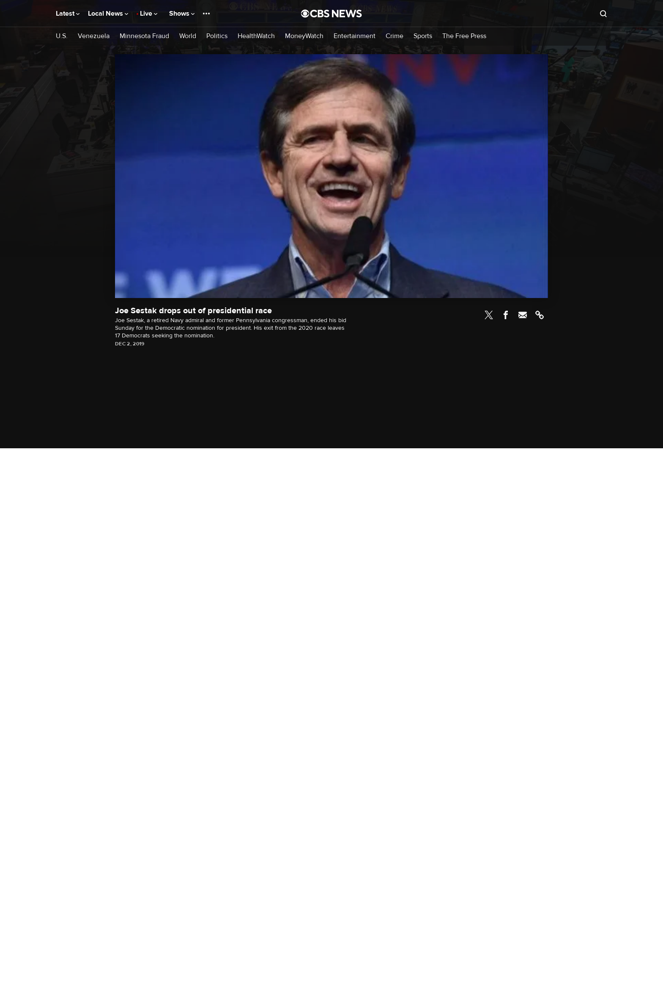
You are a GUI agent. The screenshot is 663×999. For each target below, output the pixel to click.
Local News (108, 13)
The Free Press (464, 36)
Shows (182, 13)
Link (539, 315)
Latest (67, 13)
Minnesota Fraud (144, 36)
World (187, 36)
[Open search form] (603, 13)
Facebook (505, 315)
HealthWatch (256, 36)
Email (522, 315)
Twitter (489, 315)
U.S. (62, 36)
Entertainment (354, 36)
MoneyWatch (304, 36)
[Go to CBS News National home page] (331, 13)
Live (148, 13)
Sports (423, 36)
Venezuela (94, 36)
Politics (216, 36)
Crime (394, 36)
